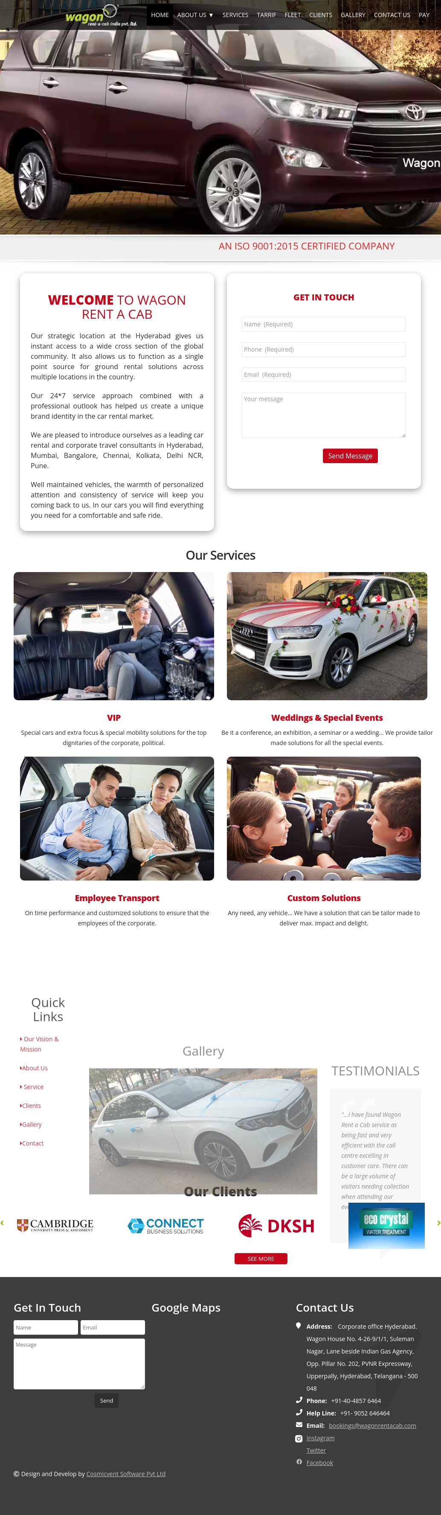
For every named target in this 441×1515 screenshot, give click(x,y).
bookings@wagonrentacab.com (372, 1425)
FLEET (293, 15)
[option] (77, 1225)
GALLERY (353, 15)
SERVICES (236, 15)
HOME (160, 15)
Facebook (320, 1463)
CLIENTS (320, 15)
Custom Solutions (323, 898)
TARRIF (266, 15)
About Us (34, 1141)
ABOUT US (191, 15)
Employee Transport (117, 898)
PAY (424, 15)
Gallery (31, 1198)
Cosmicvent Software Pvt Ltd (126, 1474)
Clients (30, 1179)
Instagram (321, 1438)
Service (32, 1160)
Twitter (316, 1450)
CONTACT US (392, 15)
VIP (114, 717)
